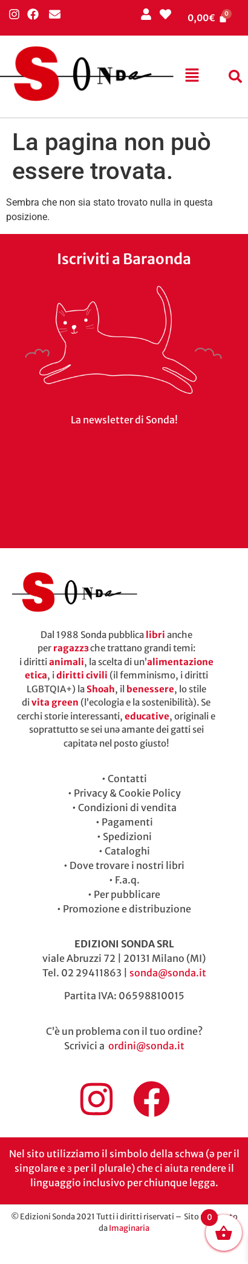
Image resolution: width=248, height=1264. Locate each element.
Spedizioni (127, 836)
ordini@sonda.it (146, 1046)
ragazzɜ (70, 648)
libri (155, 634)
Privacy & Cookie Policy (127, 793)
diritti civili (82, 675)
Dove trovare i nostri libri (127, 865)
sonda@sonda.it (167, 973)
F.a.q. (127, 880)
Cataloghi (127, 851)
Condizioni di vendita (127, 807)
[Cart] (207, 18)
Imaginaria (129, 1228)
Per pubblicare (127, 894)
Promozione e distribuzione (127, 909)
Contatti (127, 779)
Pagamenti (127, 822)
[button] (192, 76)
